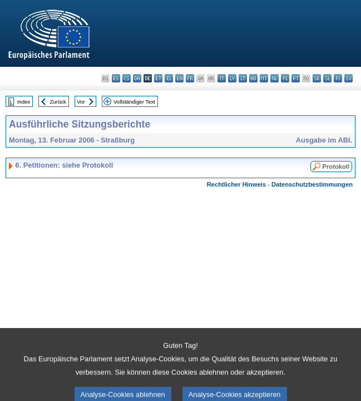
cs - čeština (126, 78)
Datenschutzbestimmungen (312, 184)
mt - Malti (264, 78)
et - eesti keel (158, 78)
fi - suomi (338, 78)
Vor (81, 102)
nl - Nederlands (274, 78)
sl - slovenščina (327, 78)
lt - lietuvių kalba (243, 78)
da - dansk (137, 78)
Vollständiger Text (134, 102)
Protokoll (336, 166)
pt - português (295, 78)
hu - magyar (253, 78)
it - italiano (221, 78)
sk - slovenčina (317, 78)
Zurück (58, 102)
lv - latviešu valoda (232, 78)
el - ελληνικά (169, 78)
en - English (179, 78)
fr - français (190, 78)
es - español (116, 78)
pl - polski (285, 78)
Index (23, 102)
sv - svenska (348, 78)
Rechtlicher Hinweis (236, 184)
